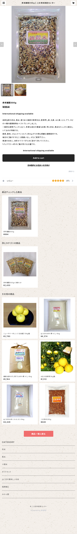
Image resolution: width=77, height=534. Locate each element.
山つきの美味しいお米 (10, 479)
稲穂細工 (5, 487)
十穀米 (4, 464)
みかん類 (5, 494)
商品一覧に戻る (38, 434)
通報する (72, 171)
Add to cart (38, 158)
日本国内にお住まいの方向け (39, 165)
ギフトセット (6, 472)
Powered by (38, 510)
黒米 (4, 457)
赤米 (4, 449)
